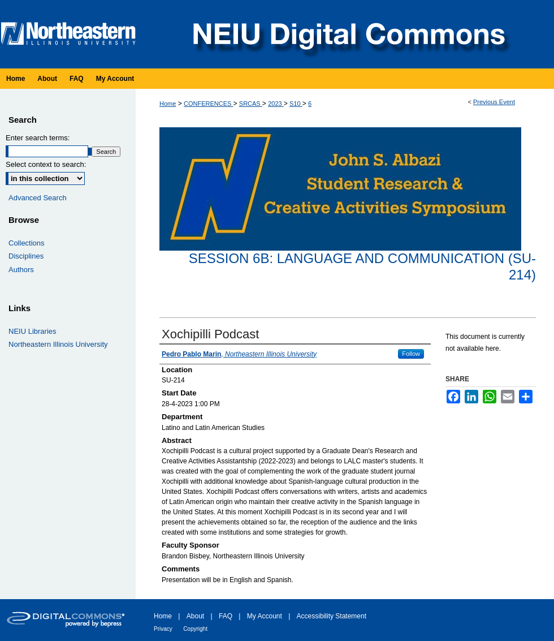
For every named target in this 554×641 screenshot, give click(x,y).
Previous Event (494, 101)
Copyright (195, 629)
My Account (264, 616)
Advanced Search (37, 197)
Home (167, 103)
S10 (295, 103)
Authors (21, 269)
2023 (276, 103)
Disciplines (26, 256)
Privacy (163, 629)
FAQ (225, 616)
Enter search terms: (38, 138)
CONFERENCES (208, 103)
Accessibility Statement (331, 616)
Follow (411, 353)
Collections (26, 243)
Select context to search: (46, 164)
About (195, 616)
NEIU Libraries (32, 331)
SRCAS (250, 103)
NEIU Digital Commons (347, 34)
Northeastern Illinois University (58, 344)
